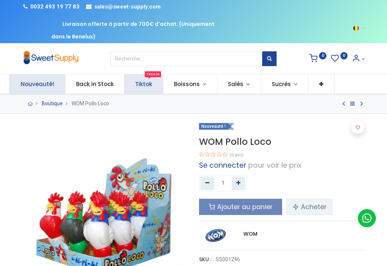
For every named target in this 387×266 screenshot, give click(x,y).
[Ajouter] (239, 183)
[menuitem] (49, 84)
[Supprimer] (207, 183)
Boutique (52, 103)
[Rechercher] (269, 58)
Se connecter (222, 165)
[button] (333, 84)
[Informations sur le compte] (358, 59)
